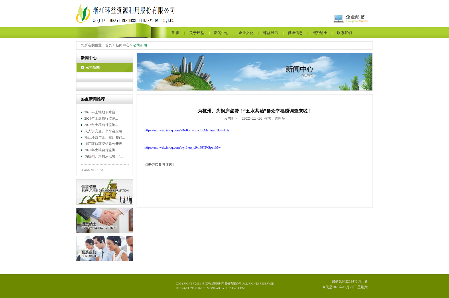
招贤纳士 (319, 33)
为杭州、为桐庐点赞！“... (103, 156)
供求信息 (295, 33)
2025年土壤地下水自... (101, 112)
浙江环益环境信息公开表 (103, 144)
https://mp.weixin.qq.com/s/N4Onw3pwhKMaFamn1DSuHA (187, 130)
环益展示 (270, 33)
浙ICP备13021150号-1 (189, 288)
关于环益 (196, 33)
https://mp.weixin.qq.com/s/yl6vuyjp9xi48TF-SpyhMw (183, 147)
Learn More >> (92, 170)
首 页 (175, 33)
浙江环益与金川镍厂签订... (104, 137)
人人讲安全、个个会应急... (104, 131)
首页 (108, 45)
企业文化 (246, 33)
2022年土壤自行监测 (99, 150)
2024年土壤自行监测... (101, 119)
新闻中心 (221, 33)
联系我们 (344, 33)
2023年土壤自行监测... (101, 125)
